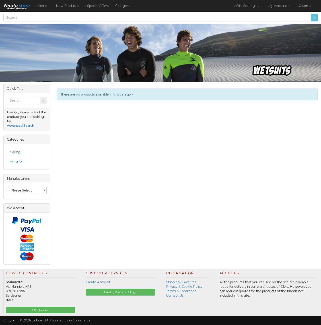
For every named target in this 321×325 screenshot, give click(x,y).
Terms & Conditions (181, 291)
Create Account (98, 282)
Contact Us (174, 296)
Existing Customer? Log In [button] (120, 292)
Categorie (123, 6)
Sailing (15, 152)
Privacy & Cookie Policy (184, 287)
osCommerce (80, 320)
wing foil (16, 161)
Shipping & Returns (181, 282)
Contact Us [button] (40, 310)
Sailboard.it (40, 320)
